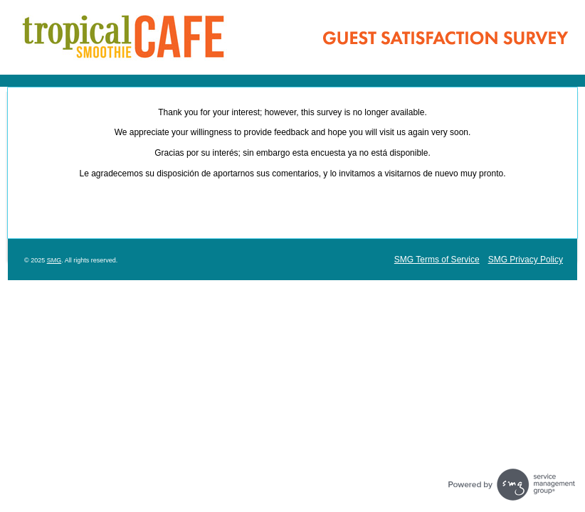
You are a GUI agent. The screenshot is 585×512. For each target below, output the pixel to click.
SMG (54, 260)
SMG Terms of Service (437, 260)
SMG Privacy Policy (525, 260)
